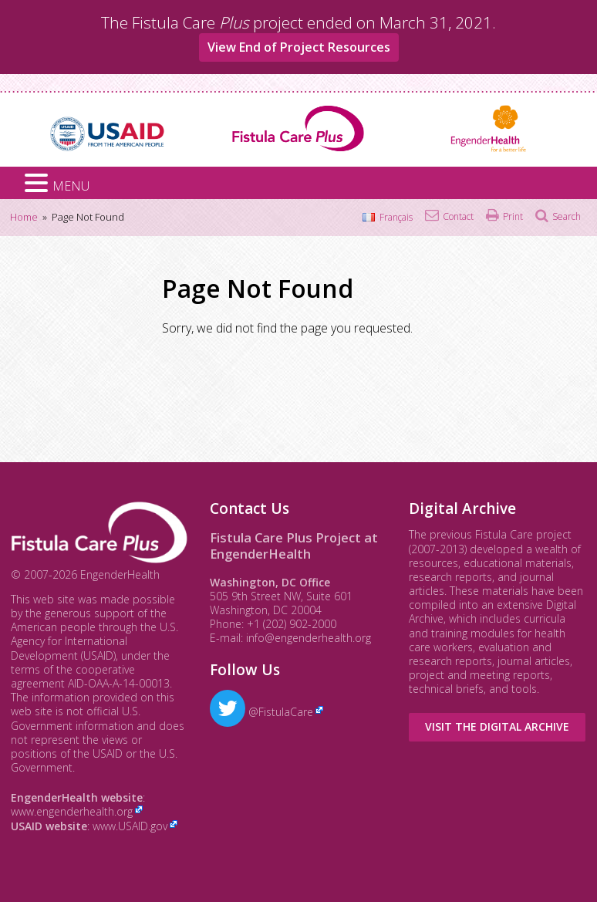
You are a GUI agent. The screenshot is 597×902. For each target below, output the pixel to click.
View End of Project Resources (298, 47)
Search (566, 216)
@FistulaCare (261, 711)
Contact (458, 216)
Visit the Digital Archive (497, 726)
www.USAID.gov (130, 826)
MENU (70, 185)
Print (513, 216)
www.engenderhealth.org (72, 811)
